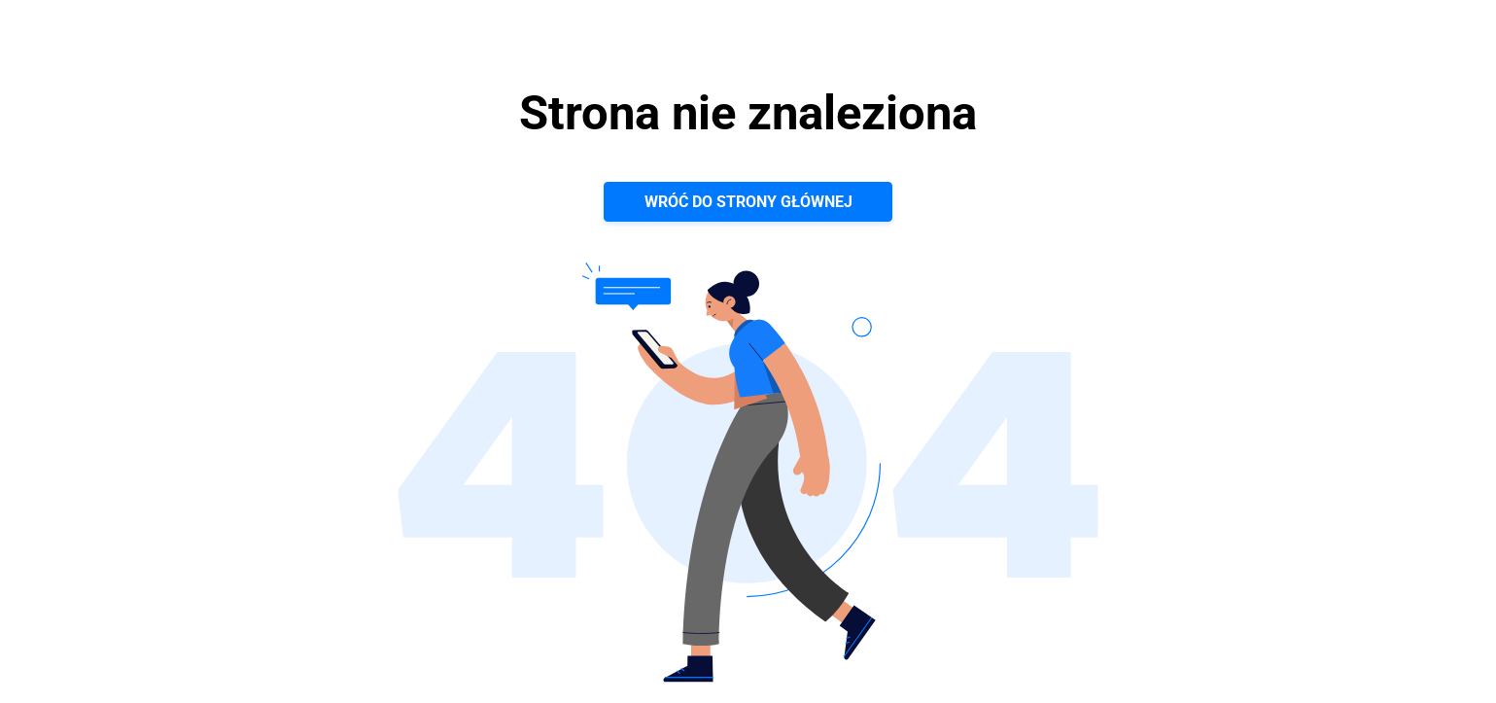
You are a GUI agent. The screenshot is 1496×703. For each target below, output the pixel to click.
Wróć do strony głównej (748, 202)
